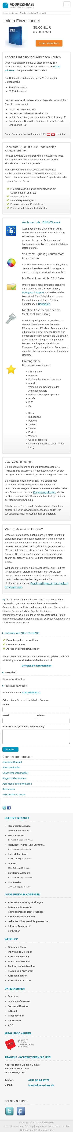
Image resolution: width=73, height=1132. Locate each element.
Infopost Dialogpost (19, 926)
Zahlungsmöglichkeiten (21, 966)
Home (6, 1126)
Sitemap (29, 1126)
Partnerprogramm (44, 1130)
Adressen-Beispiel (12, 762)
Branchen (23, 13)
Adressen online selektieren (17, 783)
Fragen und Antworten (14, 778)
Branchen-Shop (17, 947)
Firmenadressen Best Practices (26, 911)
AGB (10, 1025)
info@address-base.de (41, 1085)
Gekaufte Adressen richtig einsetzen (28, 921)
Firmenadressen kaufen (21, 916)
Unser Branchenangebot (15, 772)
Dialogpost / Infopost (33, 292)
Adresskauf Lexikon (19, 980)
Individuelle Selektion (20, 951)
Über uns (13, 996)
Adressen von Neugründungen (25, 902)
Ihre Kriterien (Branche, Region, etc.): (23, 726)
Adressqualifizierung (20, 907)
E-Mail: (6, 715)
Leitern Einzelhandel (38, 13)
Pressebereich (16, 1015)
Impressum (14, 1020)
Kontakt (12, 1010)
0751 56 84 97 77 (38, 1080)
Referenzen (8, 789)
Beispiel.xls (44, 304)
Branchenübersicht (19, 961)
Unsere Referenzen (19, 1001)
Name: (6, 704)
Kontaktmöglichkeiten (44, 492)
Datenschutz (26, 1130)
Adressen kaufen (11, 767)
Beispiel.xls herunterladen (36, 665)
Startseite (15, 13)
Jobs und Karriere (18, 1006)
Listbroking (17, 1126)
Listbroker (14, 931)
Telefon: (41, 715)
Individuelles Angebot (13, 794)
